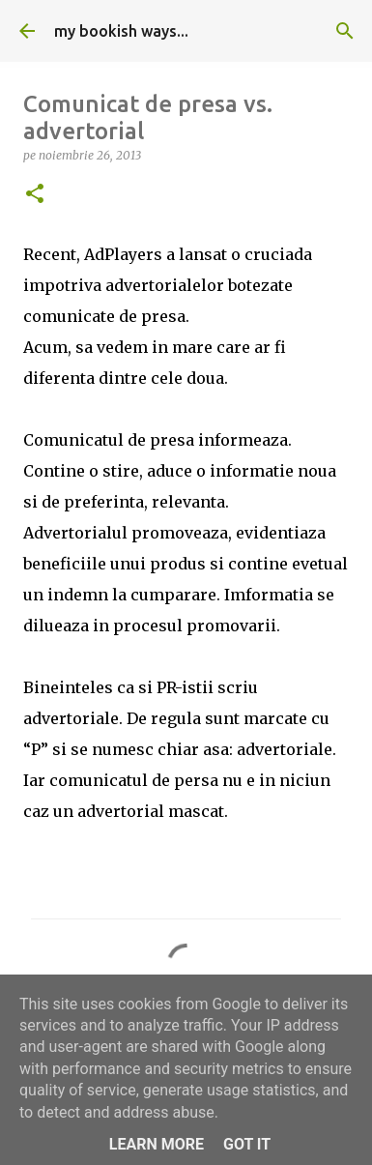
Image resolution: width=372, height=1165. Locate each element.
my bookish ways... (121, 31)
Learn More (156, 1144)
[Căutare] (345, 31)
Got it (247, 1144)
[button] (34, 195)
